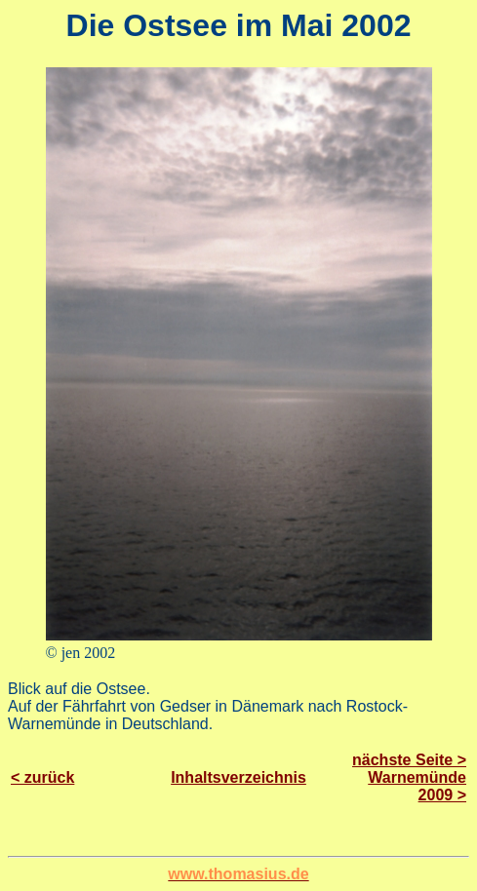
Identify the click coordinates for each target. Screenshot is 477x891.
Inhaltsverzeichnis (238, 777)
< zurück (42, 777)
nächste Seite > (409, 760)
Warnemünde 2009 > (417, 786)
